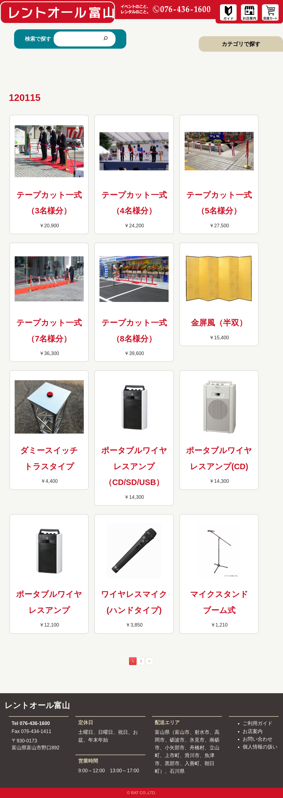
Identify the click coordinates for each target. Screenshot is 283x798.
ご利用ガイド (257, 723)
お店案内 (253, 731)
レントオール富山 (37, 705)
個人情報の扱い (260, 747)
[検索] (105, 39)
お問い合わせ (257, 739)
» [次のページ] (149, 661)
